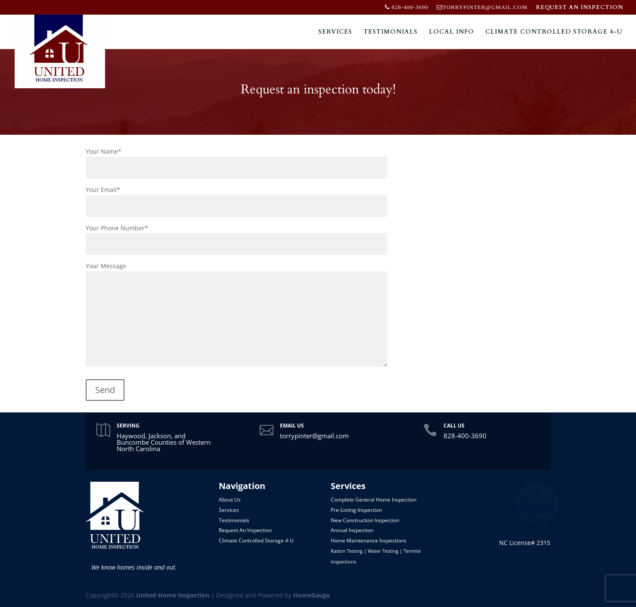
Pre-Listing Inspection (356, 510)
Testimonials (390, 32)
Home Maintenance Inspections (368, 540)
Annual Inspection (352, 530)
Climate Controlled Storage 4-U (553, 32)
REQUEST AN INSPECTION (579, 8)
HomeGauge (311, 595)
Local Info (451, 32)
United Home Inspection (172, 595)
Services (335, 32)
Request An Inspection (245, 530)
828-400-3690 (465, 435)
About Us (230, 499)
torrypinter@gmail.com (314, 435)
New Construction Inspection (365, 520)
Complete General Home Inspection (373, 499)
